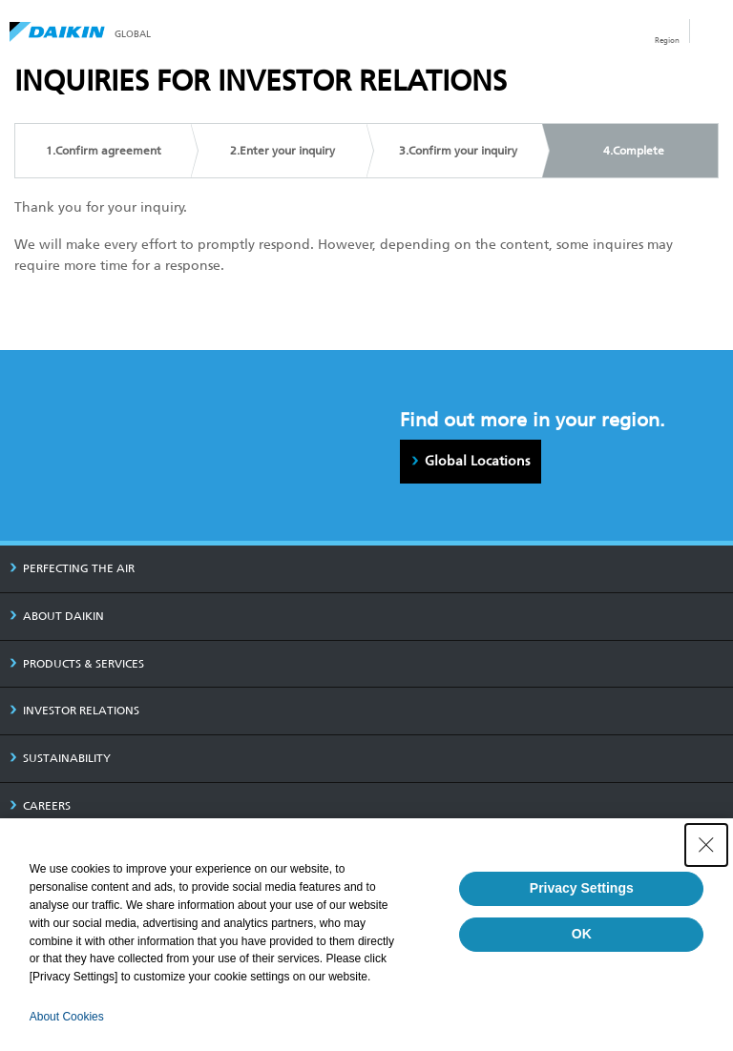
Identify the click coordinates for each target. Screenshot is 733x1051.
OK (582, 933)
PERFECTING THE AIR (72, 568)
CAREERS (40, 806)
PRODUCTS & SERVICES (77, 663)
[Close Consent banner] (706, 845)
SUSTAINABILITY (60, 758)
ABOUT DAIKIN (57, 616)
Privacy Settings (582, 888)
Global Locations (477, 461)
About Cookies (67, 1016)
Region (667, 40)
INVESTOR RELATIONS (74, 710)
